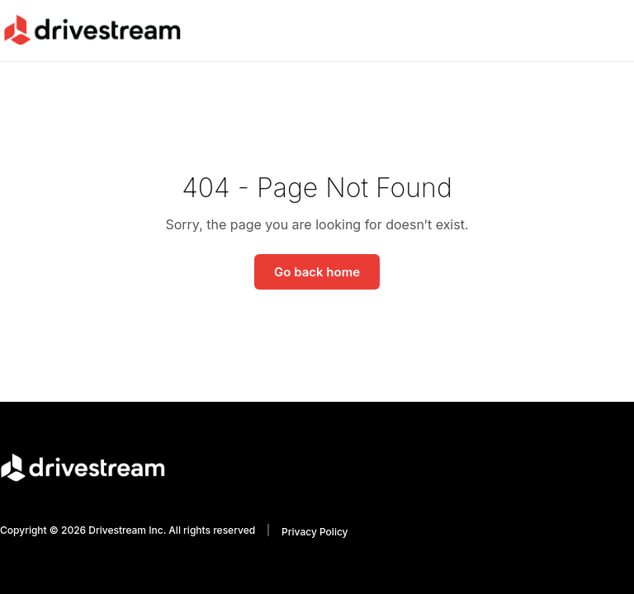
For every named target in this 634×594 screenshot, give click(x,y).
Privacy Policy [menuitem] (315, 532)
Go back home (317, 272)
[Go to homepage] (92, 29)
